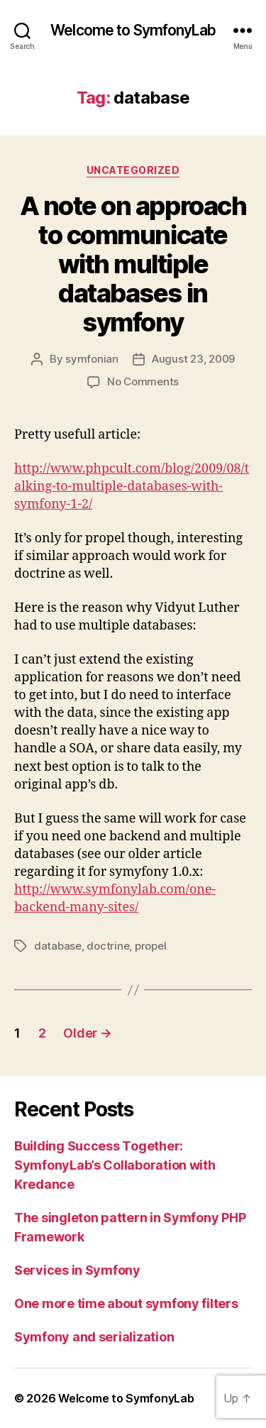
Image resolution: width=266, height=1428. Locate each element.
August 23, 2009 (193, 359)
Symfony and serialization (94, 1336)
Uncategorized (133, 170)
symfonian (91, 359)
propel (150, 945)
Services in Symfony (77, 1270)
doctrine (108, 945)
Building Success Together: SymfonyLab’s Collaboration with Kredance (115, 1165)
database (58, 945)
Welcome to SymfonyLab (133, 30)
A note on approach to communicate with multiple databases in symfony (133, 264)
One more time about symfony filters (126, 1303)
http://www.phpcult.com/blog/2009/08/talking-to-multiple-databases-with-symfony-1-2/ (131, 486)
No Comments (143, 381)
